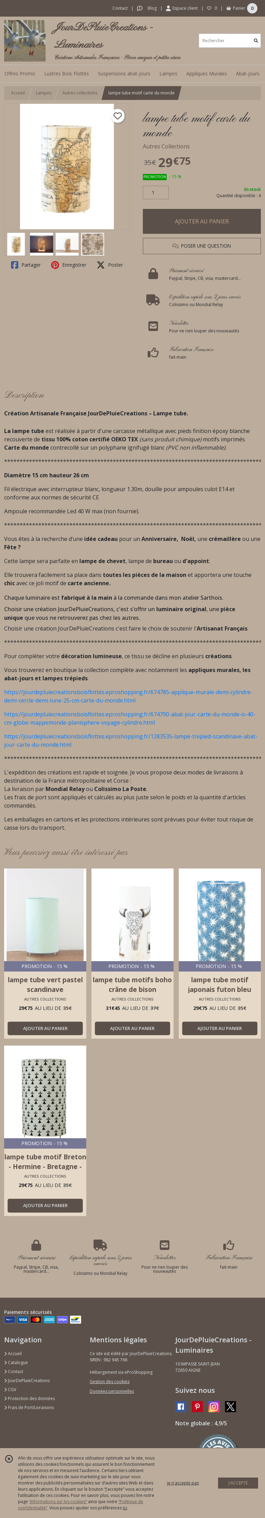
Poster (110, 265)
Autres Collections (166, 146)
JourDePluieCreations (27, 1380)
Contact (120, 8)
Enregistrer (68, 265)
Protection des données (29, 1398)
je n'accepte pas (183, 1483)
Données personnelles (112, 1391)
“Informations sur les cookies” (58, 1502)
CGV (10, 1389)
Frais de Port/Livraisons (29, 1407)
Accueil (18, 93)
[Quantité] (156, 193)
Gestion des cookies (109, 1381)
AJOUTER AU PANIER (202, 221)
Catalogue (16, 1362)
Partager (26, 265)
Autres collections (79, 93)
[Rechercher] (256, 40)
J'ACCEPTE (238, 1483)
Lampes (43, 93)
